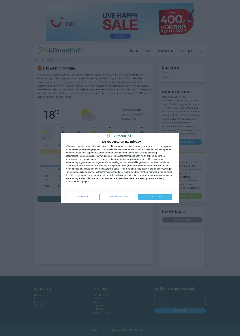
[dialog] (120, 168)
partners (81, 146)
